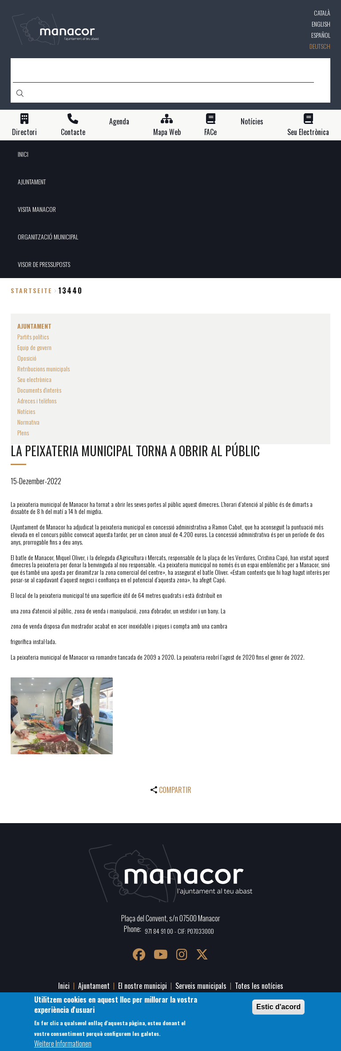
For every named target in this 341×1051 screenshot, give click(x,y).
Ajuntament (94, 985)
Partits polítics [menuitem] (33, 336)
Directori (24, 132)
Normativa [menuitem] (28, 421)
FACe (210, 132)
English (321, 23)
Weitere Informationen (62, 1043)
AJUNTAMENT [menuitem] (32, 181)
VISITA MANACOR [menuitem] (37, 209)
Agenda (119, 121)
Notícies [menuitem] (26, 411)
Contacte (73, 132)
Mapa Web (167, 132)
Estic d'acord (278, 1007)
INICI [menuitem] (23, 154)
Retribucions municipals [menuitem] (43, 368)
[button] (62, 715)
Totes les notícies (259, 985)
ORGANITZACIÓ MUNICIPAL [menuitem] (48, 236)
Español (320, 35)
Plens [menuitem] (23, 432)
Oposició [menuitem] (26, 357)
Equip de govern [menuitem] (34, 347)
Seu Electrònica (308, 132)
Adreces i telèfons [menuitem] (36, 400)
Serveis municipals (200, 985)
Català (322, 12)
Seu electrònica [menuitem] (34, 379)
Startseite (31, 290)
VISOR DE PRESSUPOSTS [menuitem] (44, 264)
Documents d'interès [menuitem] (39, 389)
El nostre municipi (142, 985)
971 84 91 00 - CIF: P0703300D (179, 931)
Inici (64, 985)
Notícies (252, 121)
